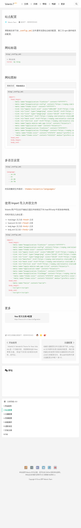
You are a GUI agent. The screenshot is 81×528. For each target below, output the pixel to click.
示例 (33, 4)
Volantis (28, 470)
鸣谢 (52, 4)
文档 (24, 4)
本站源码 (57, 470)
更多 (61, 4)
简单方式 (10, 85)
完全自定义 (20, 85)
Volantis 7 (11, 4)
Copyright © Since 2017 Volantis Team (40, 477)
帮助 (42, 4)
